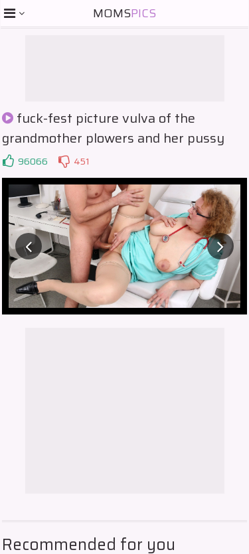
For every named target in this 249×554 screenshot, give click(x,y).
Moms (124, 13)
